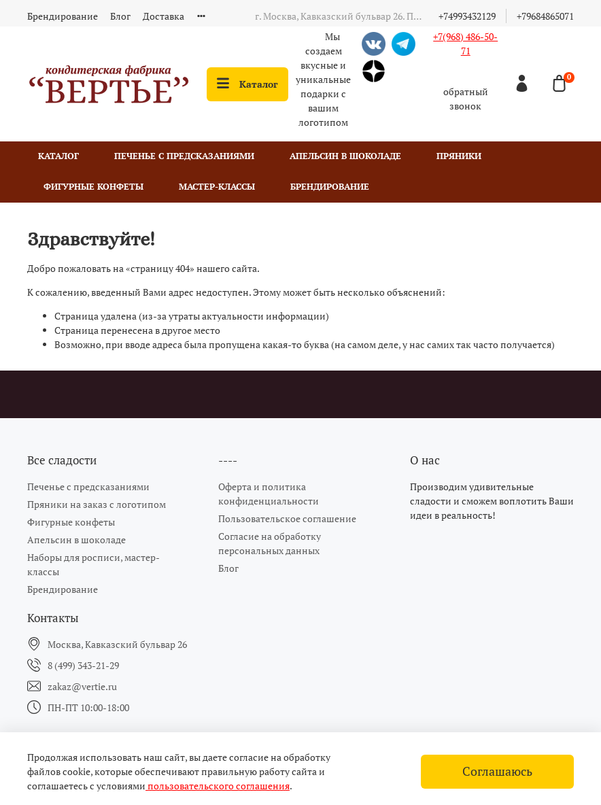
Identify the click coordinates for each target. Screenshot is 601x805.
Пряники (458, 156)
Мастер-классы (217, 186)
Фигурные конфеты (93, 186)
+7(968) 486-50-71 (465, 43)
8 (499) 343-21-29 (83, 665)
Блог (120, 16)
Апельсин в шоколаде (345, 156)
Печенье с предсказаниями (184, 156)
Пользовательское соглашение (287, 518)
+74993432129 (467, 16)
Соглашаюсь (497, 771)
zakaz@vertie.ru (82, 686)
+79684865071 (545, 16)
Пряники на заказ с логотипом (96, 504)
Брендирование (62, 16)
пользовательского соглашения (217, 785)
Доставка (163, 16)
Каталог (247, 84)
